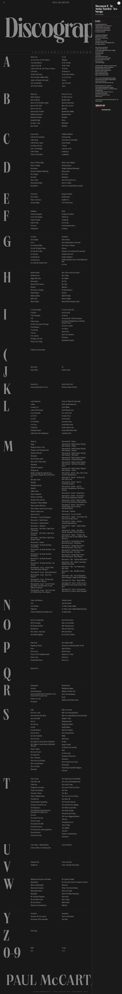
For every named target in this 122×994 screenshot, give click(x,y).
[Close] (118, 3)
